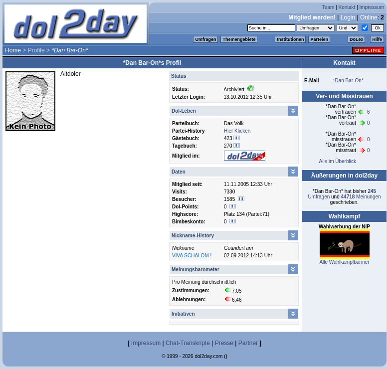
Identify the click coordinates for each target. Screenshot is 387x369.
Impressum (372, 7)
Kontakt (346, 7)
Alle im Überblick (337, 161)
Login (348, 17)
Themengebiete (238, 39)
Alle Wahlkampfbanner (344, 262)
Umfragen (205, 39)
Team (328, 7)
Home (13, 50)
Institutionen (290, 39)
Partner (248, 343)
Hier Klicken (237, 131)
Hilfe (377, 39)
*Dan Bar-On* (348, 80)
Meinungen (361, 196)
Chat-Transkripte (188, 343)
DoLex (357, 39)
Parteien (319, 39)
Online (369, 17)
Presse (224, 343)
